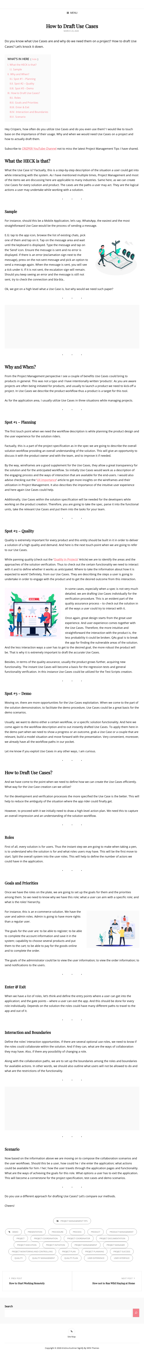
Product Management (121, 1231)
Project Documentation (112, 1238)
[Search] (136, 1313)
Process (77, 1231)
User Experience (96, 1258)
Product (95, 1231)
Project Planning (94, 1251)
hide (34, 59)
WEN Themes (93, 1348)
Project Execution (27, 1245)
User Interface (121, 1258)
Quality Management (43, 1258)
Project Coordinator (78, 1238)
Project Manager (116, 1245)
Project (20, 1238)
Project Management (86, 1245)
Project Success (121, 1251)
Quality (19, 1258)
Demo (15, 1231)
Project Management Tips (74, 1221)
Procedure (57, 1231)
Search (9, 1306)
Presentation (35, 1231)
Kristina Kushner (69, 1348)
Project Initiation (55, 1245)
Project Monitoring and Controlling (32, 1251)
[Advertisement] (72, 327)
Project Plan (69, 1251)
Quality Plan (71, 1258)
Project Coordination (46, 1238)
